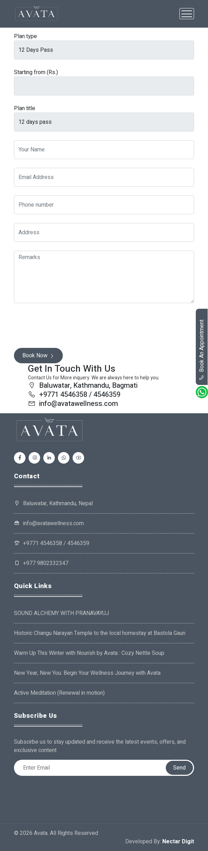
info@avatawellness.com (49, 523)
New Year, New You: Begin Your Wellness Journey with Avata (87, 673)
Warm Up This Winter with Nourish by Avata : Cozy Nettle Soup (89, 653)
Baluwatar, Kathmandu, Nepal (58, 503)
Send (179, 768)
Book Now (38, 355)
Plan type (25, 36)
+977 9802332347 (41, 563)
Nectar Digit (178, 841)
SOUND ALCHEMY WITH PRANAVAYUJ (61, 613)
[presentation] (67, 325)
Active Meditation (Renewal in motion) (59, 693)
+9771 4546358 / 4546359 (51, 543)
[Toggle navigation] (186, 13)
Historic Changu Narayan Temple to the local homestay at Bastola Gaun (99, 633)
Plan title (24, 108)
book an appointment (202, 350)
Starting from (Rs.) (36, 72)
